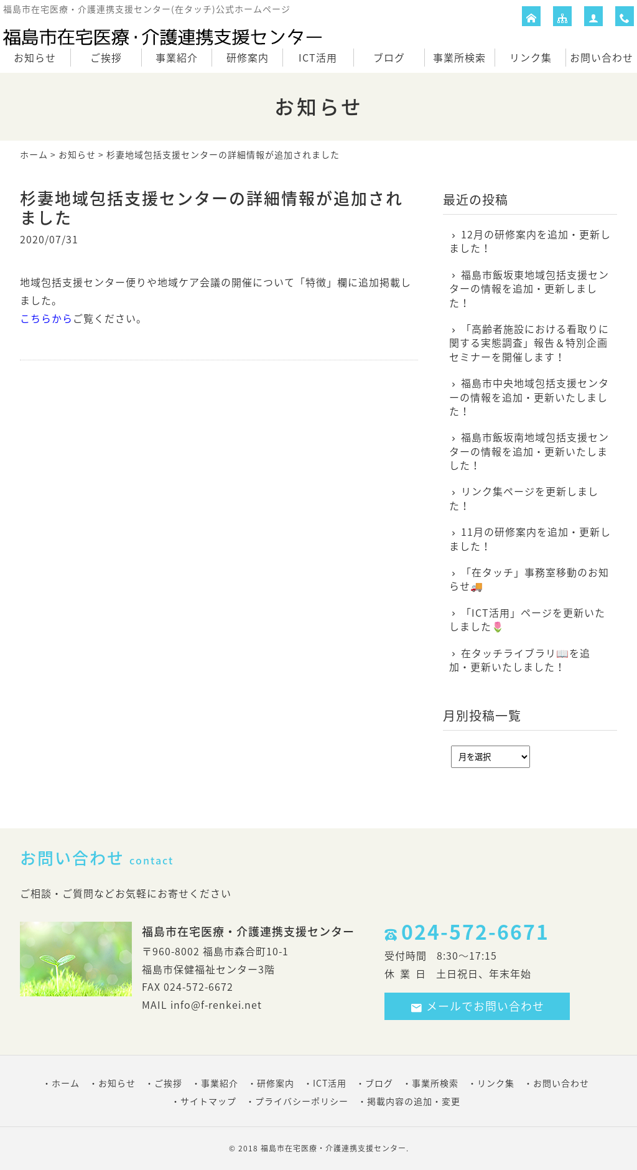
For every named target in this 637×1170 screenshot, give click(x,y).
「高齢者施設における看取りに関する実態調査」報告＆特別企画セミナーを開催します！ (529, 342)
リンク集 (530, 57)
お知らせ (35, 57)
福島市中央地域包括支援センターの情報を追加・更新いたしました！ (529, 397)
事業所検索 (459, 57)
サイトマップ (208, 1101)
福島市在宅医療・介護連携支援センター (333, 1148)
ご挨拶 (106, 57)
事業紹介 (177, 57)
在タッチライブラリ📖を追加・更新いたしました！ (519, 660)
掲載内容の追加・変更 (413, 1101)
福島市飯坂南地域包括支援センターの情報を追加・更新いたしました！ (529, 451)
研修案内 (247, 57)
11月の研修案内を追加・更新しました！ (530, 539)
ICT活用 (318, 57)
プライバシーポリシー (301, 1101)
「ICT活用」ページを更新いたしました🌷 (527, 620)
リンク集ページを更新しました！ (523, 498)
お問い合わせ (601, 57)
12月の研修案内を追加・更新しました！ (530, 241)
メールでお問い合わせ (477, 1006)
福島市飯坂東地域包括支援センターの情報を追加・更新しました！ (529, 288)
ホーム (34, 154)
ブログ (389, 57)
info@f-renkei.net (216, 1004)
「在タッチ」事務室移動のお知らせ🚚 (529, 579)
